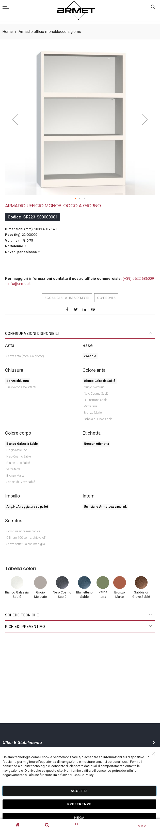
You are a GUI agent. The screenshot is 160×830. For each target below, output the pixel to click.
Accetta (79, 791)
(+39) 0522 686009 (138, 278)
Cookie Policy (83, 775)
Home (8, 31)
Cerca (153, 7)
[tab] (80, 333)
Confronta (106, 298)
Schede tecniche (22, 615)
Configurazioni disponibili (32, 333)
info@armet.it (19, 283)
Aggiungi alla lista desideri (66, 298)
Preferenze (79, 804)
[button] (75, 198)
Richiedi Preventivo (25, 627)
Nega (79, 817)
